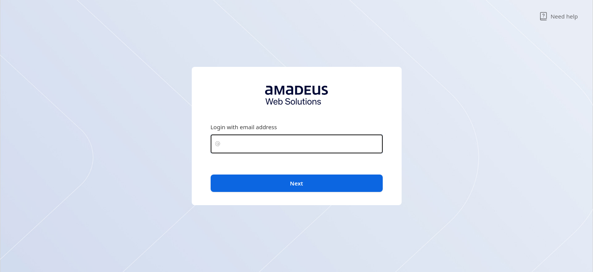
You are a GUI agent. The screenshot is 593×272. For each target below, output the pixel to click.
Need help (558, 16)
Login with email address (244, 127)
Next (296, 183)
